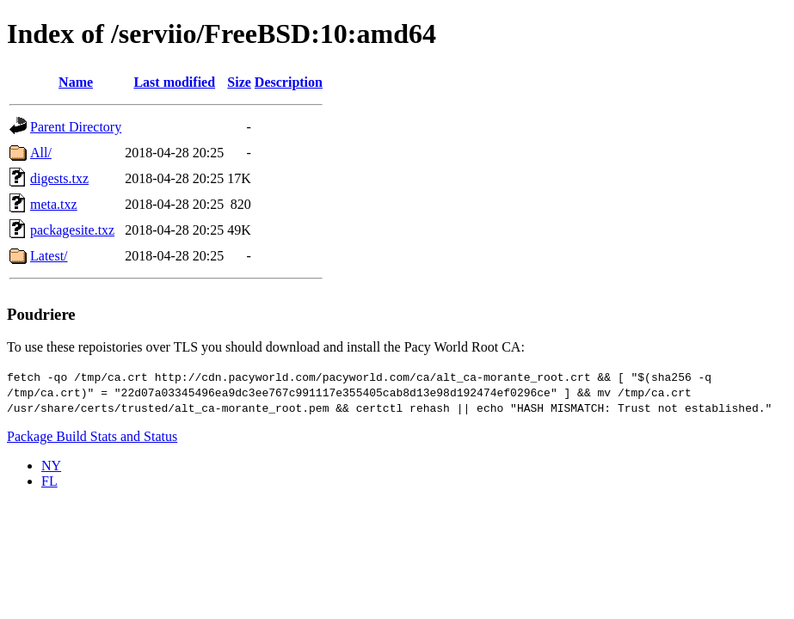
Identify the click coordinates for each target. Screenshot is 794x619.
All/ (41, 152)
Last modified (174, 82)
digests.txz (59, 178)
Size (239, 82)
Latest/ (49, 255)
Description (289, 82)
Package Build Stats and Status (92, 436)
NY (51, 465)
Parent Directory (75, 127)
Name (75, 82)
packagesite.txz (72, 230)
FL (49, 481)
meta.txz (53, 204)
